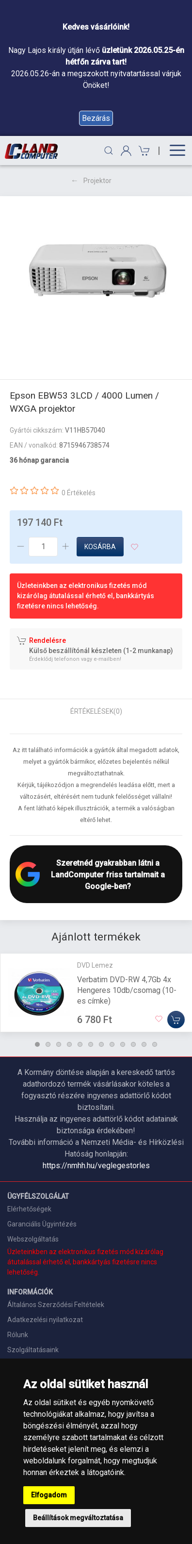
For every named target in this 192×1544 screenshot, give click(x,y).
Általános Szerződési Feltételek (55, 1305)
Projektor (97, 181)
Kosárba (100, 547)
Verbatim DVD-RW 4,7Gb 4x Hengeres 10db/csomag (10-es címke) (126, 990)
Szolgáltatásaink (33, 1350)
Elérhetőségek (29, 1209)
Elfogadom (49, 1495)
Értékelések (96, 711)
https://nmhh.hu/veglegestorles (96, 1165)
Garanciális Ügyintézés (42, 1224)
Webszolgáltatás (33, 1239)
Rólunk (17, 1335)
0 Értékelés (79, 493)
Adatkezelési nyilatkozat (45, 1320)
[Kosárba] (176, 1019)
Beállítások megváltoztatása (78, 1518)
